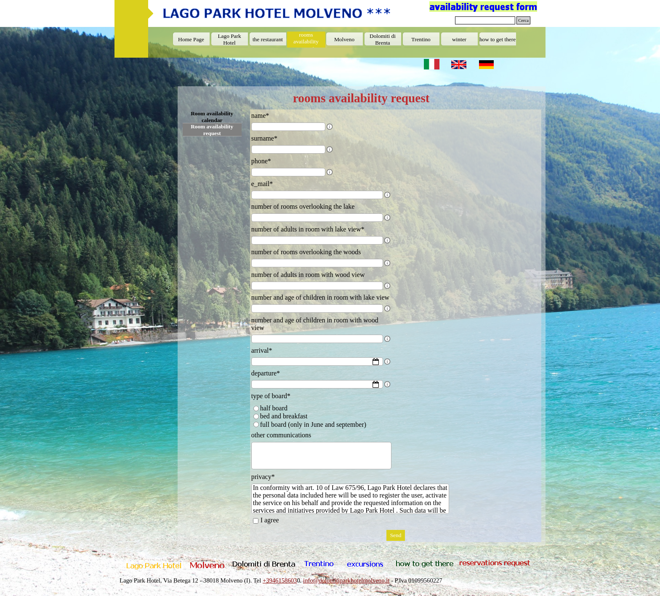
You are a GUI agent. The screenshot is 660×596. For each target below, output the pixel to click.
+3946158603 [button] (280, 580)
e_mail (262, 183)
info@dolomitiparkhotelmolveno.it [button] (346, 580)
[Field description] (329, 126)
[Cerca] (485, 20)
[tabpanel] (329, 580)
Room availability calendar (212, 116)
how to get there (497, 39)
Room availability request (212, 129)
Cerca (523, 20)
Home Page (191, 39)
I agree (270, 520)
